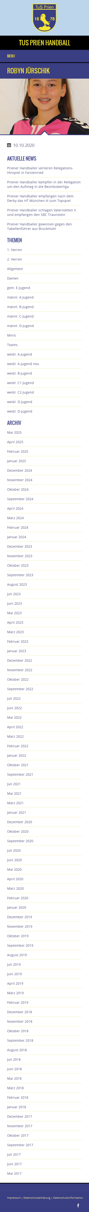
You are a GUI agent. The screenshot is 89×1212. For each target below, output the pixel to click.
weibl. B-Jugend (19, 373)
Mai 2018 (14, 1078)
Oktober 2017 (17, 1135)
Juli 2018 (14, 1059)
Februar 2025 (17, 451)
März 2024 (15, 518)
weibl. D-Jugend (19, 401)
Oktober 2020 (17, 831)
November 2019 (19, 926)
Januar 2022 (16, 755)
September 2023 (20, 575)
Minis (11, 335)
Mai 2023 (14, 613)
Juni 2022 (14, 708)
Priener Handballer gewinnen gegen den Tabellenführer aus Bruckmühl (39, 226)
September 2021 (20, 774)
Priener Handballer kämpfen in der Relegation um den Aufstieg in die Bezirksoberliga (44, 184)
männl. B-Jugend (20, 306)
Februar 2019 (17, 1002)
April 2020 (15, 879)
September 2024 (20, 499)
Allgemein (15, 268)
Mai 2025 (14, 432)
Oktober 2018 (17, 1031)
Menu (11, 56)
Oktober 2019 (17, 936)
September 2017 (20, 1145)
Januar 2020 (16, 907)
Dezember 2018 (19, 1012)
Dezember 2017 (19, 1116)
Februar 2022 (17, 746)
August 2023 (17, 584)
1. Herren (14, 249)
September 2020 (20, 841)
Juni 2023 (14, 603)
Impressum (14, 1197)
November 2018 (19, 1021)
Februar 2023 (17, 641)
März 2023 (15, 632)
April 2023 (15, 622)
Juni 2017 (14, 1164)
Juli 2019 (14, 964)
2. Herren (14, 259)
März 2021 (15, 803)
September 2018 (20, 1040)
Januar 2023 (16, 651)
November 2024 (19, 480)
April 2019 (15, 983)
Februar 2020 (17, 898)
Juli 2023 (14, 594)
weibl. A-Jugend (19, 354)
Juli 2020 (14, 850)
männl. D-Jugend (20, 325)
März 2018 (15, 1088)
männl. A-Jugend (20, 297)
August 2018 (17, 1050)
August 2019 (17, 955)
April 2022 (15, 727)
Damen (13, 278)
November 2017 (19, 1126)
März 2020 (15, 888)
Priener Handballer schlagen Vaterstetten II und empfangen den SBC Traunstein (41, 212)
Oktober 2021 (17, 765)
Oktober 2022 (17, 679)
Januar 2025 (16, 461)
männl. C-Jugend (20, 316)
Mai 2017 (14, 1173)
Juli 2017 (14, 1154)
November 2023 (19, 556)
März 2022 (15, 736)
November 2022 (19, 670)
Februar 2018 (17, 1097)
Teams (12, 344)
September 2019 (20, 945)
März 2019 (15, 993)
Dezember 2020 (19, 822)
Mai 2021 (14, 793)
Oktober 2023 (17, 565)
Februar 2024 (17, 527)
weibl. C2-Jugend (20, 392)
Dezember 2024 (19, 470)
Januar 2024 (16, 537)
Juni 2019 (14, 974)
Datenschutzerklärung (36, 1197)
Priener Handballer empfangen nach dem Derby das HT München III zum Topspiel (40, 198)
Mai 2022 (14, 717)
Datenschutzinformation (68, 1197)
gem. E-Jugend (18, 287)
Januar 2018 (16, 1107)
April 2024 (15, 508)
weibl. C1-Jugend (20, 382)
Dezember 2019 (19, 917)
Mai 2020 (14, 869)
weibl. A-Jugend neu (23, 363)
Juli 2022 (14, 698)
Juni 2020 (14, 860)
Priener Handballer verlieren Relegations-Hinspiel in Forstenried (40, 170)
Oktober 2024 (17, 489)
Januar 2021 (16, 812)
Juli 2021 (14, 784)
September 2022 (20, 689)
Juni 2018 (14, 1069)
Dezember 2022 (19, 660)
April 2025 (15, 442)
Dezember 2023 (19, 546)
